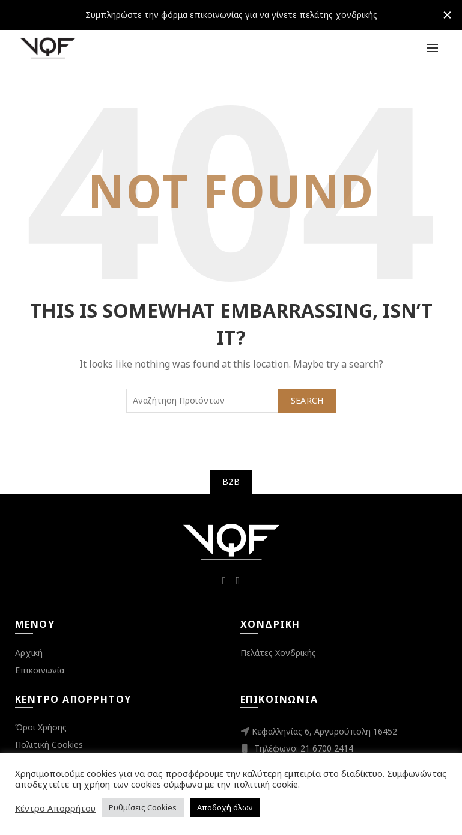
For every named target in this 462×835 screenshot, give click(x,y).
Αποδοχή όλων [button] (225, 807)
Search (307, 400)
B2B (231, 481)
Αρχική (29, 652)
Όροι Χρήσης (41, 727)
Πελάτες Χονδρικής (278, 652)
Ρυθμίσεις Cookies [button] (143, 807)
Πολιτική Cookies (49, 744)
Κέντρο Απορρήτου (55, 808)
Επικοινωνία (39, 670)
